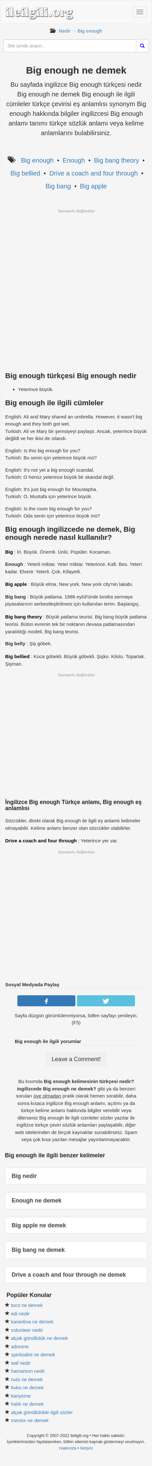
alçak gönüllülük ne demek (39, 1338)
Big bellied (25, 173)
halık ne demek (27, 1404)
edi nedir (20, 1313)
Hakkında (67, 1448)
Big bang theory (116, 160)
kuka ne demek (27, 1387)
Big (9, 552)
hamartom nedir (28, 1371)
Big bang (58, 186)
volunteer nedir (27, 1330)
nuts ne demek (27, 1379)
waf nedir (21, 1363)
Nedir (65, 31)
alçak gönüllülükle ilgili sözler (42, 1412)
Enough (74, 160)
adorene (20, 1346)
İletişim (86, 1448)
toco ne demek (27, 1305)
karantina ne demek (32, 1321)
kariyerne (21, 1396)
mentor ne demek (30, 1420)
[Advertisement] (76, 290)
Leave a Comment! (76, 1059)
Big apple (93, 186)
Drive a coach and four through (93, 173)
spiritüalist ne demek (33, 1354)
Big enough (90, 31)
